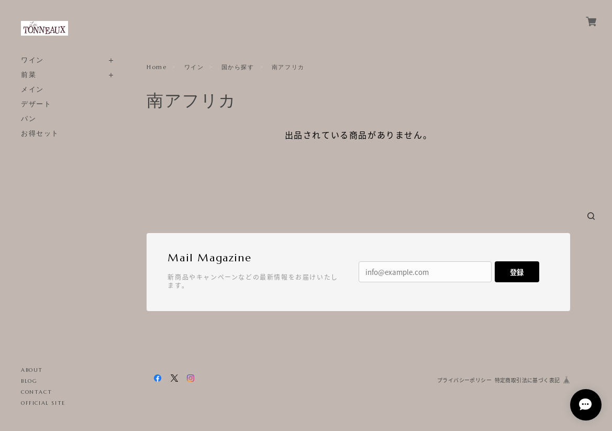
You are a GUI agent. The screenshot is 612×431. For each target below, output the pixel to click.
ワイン (32, 60)
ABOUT (32, 370)
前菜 (28, 74)
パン (28, 118)
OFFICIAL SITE (43, 403)
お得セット (40, 133)
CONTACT (36, 392)
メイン (32, 89)
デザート (36, 104)
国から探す (237, 67)
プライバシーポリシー (464, 380)
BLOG (29, 381)
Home (156, 67)
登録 (517, 272)
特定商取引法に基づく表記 (527, 380)
